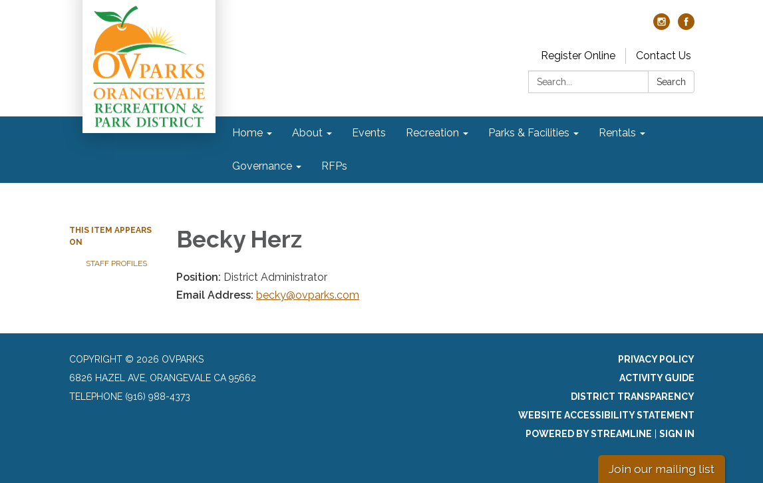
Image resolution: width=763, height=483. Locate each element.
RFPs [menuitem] (334, 166)
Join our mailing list (661, 469)
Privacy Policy (656, 359)
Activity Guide (656, 378)
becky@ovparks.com (307, 295)
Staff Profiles (116, 263)
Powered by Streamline (589, 433)
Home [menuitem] (247, 132)
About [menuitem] (307, 132)
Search (671, 82)
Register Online (578, 55)
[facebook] (686, 26)
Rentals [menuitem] (617, 132)
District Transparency (632, 396)
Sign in (676, 433)
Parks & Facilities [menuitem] (528, 132)
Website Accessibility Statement (606, 415)
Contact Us (663, 55)
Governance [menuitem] (262, 166)
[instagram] (661, 26)
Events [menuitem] (369, 132)
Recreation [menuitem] (432, 132)
